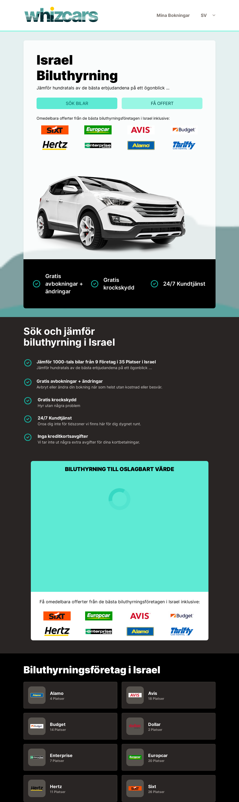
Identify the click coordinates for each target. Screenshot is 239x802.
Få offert (162, 103)
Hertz (56, 786)
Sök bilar (77, 103)
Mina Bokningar (173, 15)
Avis (152, 693)
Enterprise (61, 755)
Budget (57, 724)
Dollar (154, 724)
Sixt (152, 786)
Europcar (158, 755)
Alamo (57, 693)
